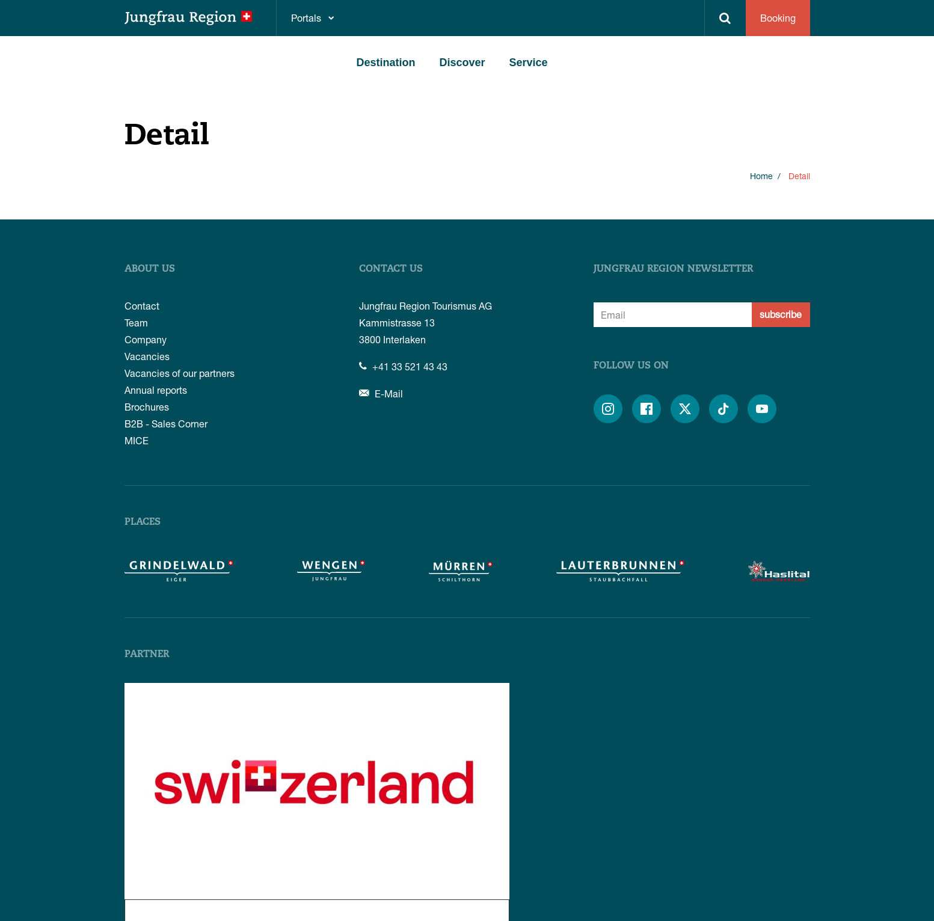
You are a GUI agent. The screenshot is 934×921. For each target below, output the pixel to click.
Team (136, 322)
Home (761, 176)
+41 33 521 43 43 (403, 366)
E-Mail (381, 393)
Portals (306, 17)
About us (149, 269)
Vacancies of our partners (179, 373)
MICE (136, 440)
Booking (778, 17)
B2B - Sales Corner (165, 423)
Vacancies (147, 356)
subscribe (781, 314)
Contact (141, 305)
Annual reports (155, 390)
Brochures (146, 406)
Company (145, 339)
